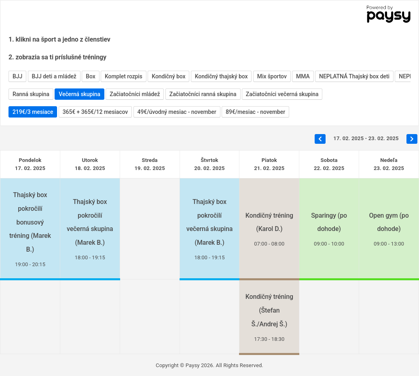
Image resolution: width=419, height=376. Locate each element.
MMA (303, 76)
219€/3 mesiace (33, 112)
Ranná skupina (31, 94)
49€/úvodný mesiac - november (177, 112)
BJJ (17, 76)
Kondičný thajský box (221, 76)
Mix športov (272, 76)
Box (90, 76)
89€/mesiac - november (255, 112)
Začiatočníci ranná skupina (203, 94)
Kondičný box (168, 76)
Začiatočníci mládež (135, 94)
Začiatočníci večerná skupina (282, 94)
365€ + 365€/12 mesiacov (95, 112)
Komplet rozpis (123, 76)
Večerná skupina (79, 94)
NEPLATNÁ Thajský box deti (354, 76)
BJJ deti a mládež (54, 76)
